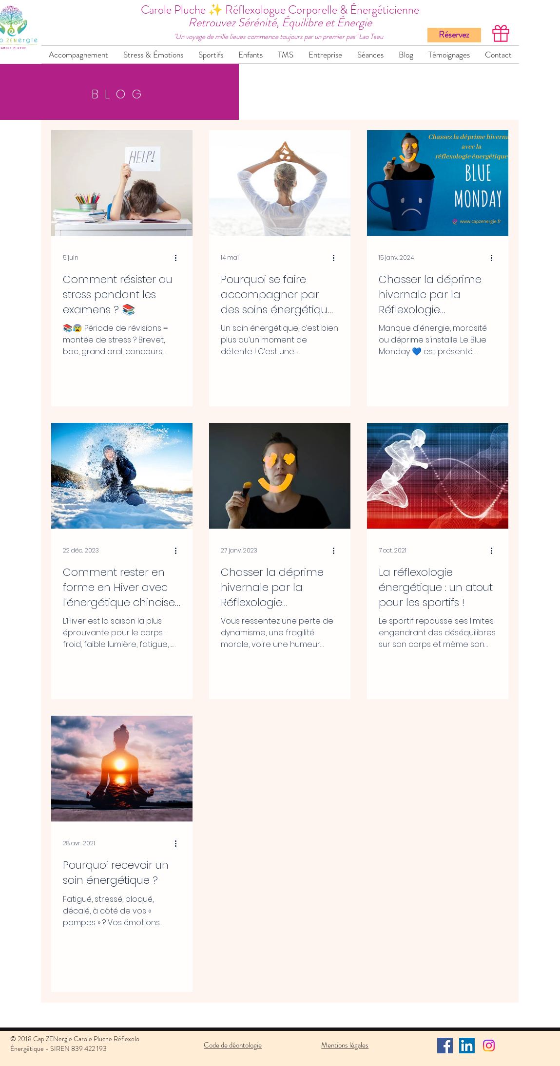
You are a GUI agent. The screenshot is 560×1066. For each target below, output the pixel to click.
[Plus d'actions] (179, 258)
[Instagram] (489, 1045)
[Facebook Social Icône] (445, 1045)
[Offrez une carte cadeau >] (500, 33)
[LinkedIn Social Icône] (467, 1045)
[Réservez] (454, 35)
